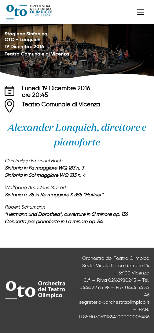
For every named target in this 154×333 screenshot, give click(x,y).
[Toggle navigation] (140, 12)
